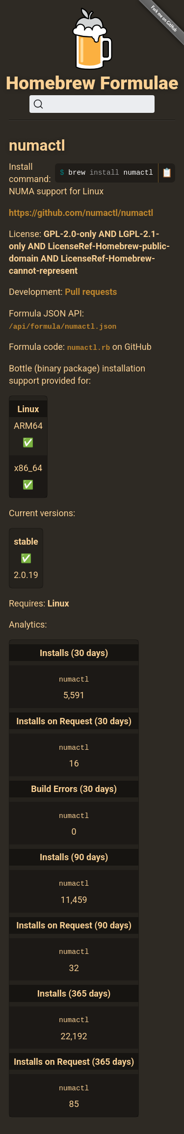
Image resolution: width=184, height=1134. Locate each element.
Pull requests (91, 292)
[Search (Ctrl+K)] (92, 104)
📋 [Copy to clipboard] (166, 173)
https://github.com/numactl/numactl (81, 213)
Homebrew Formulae (92, 83)
